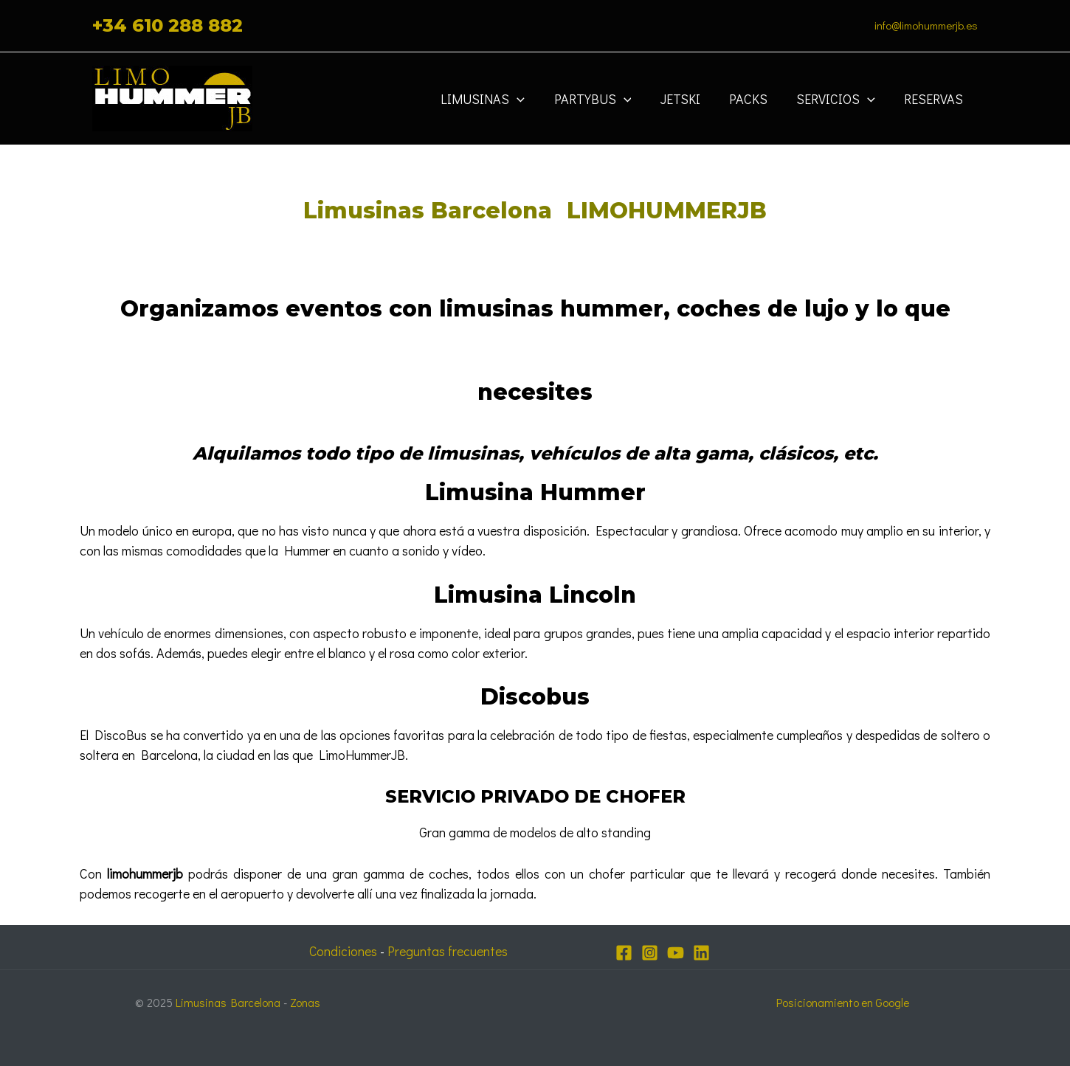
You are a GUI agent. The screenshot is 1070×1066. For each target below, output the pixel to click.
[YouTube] (675, 952)
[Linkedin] (701, 952)
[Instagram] (649, 952)
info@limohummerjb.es (926, 25)
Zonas (306, 1002)
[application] (531, 99)
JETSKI (688, 99)
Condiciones (342, 951)
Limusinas (497, 99)
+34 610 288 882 (167, 25)
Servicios (839, 99)
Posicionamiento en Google (842, 1002)
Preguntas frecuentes (450, 951)
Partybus (603, 99)
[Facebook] (623, 952)
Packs (754, 99)
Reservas (934, 99)
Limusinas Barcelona (229, 1002)
